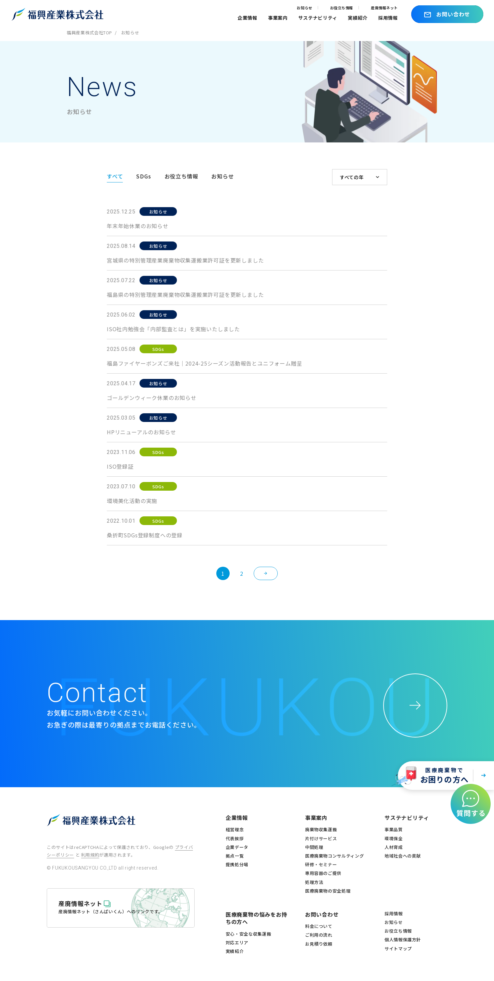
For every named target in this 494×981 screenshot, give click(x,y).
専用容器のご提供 (323, 873)
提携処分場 (237, 865)
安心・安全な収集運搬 (248, 934)
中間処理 (314, 847)
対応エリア (237, 943)
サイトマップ (398, 949)
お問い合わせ (322, 914)
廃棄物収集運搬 (321, 830)
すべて (115, 176)
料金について (318, 926)
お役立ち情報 (341, 7)
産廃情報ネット (384, 7)
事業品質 (394, 830)
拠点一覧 (235, 856)
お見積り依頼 (318, 944)
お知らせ (304, 7)
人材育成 (394, 847)
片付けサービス (321, 839)
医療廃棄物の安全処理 (328, 891)
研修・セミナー (321, 865)
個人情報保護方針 (403, 940)
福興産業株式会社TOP (89, 32)
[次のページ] (266, 573)
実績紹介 (357, 17)
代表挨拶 (235, 839)
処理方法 (314, 882)
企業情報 (247, 17)
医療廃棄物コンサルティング (334, 856)
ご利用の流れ (318, 935)
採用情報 (388, 17)
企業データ (237, 847)
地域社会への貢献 (403, 856)
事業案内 (278, 17)
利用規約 (90, 855)
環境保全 (394, 839)
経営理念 (235, 830)
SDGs (143, 176)
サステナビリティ (317, 17)
